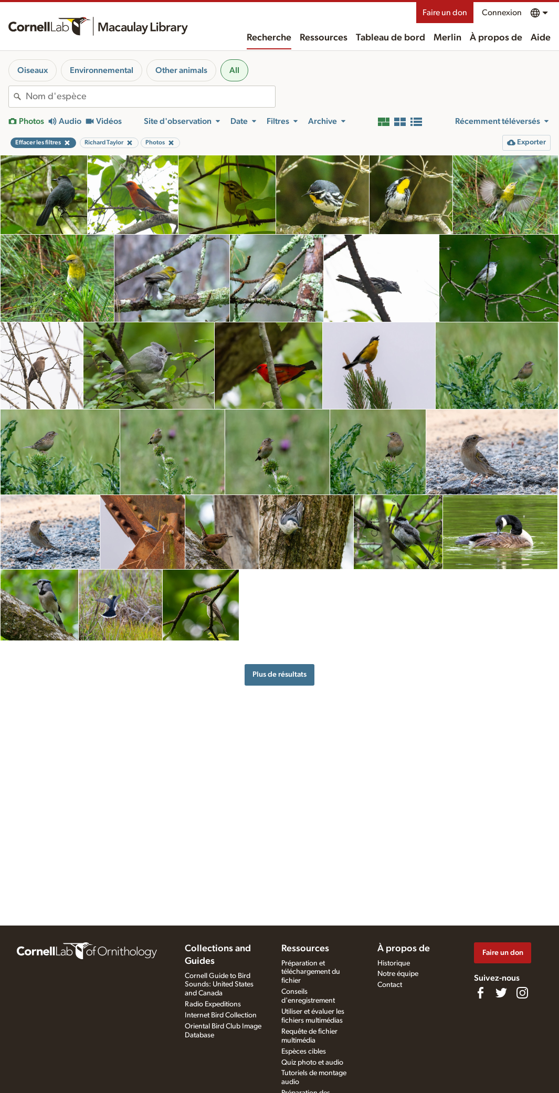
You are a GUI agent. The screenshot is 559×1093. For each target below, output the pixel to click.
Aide (541, 38)
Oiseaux (32, 70)
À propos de (496, 38)
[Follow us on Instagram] (522, 992)
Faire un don (445, 12)
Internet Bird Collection (221, 1015)
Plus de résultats (279, 674)
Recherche (269, 38)
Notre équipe (397, 974)
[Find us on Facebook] (480, 992)
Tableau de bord (390, 38)
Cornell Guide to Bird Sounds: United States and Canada (219, 984)
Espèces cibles (303, 1051)
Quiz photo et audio (312, 1062)
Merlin (447, 38)
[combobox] (150, 96)
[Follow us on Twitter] (501, 992)
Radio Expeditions (213, 1004)
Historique (393, 963)
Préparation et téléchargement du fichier (310, 972)
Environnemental (101, 70)
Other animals (181, 70)
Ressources (323, 38)
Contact (389, 985)
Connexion (502, 12)
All (234, 70)
